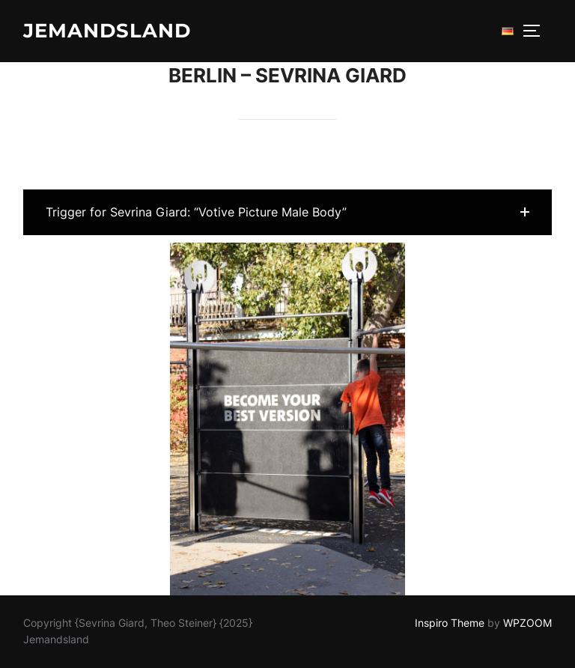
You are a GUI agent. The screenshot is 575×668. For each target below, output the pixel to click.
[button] (288, 211)
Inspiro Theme (449, 622)
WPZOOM (527, 622)
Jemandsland (107, 31)
